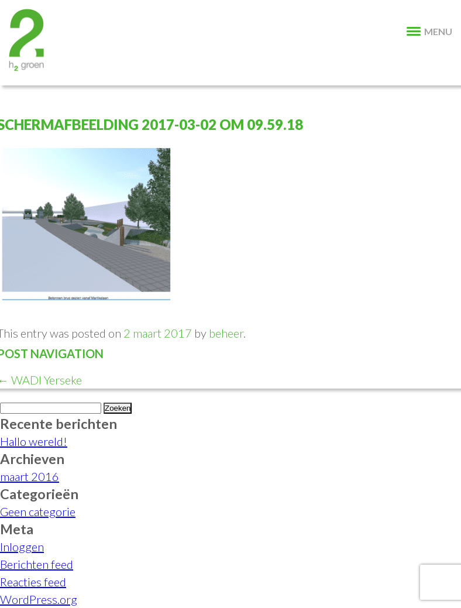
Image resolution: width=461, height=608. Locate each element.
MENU (429, 31)
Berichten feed (36, 564)
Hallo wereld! (33, 441)
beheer (226, 333)
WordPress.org (38, 599)
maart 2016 (29, 476)
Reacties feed (33, 582)
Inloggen (22, 547)
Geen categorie (37, 511)
